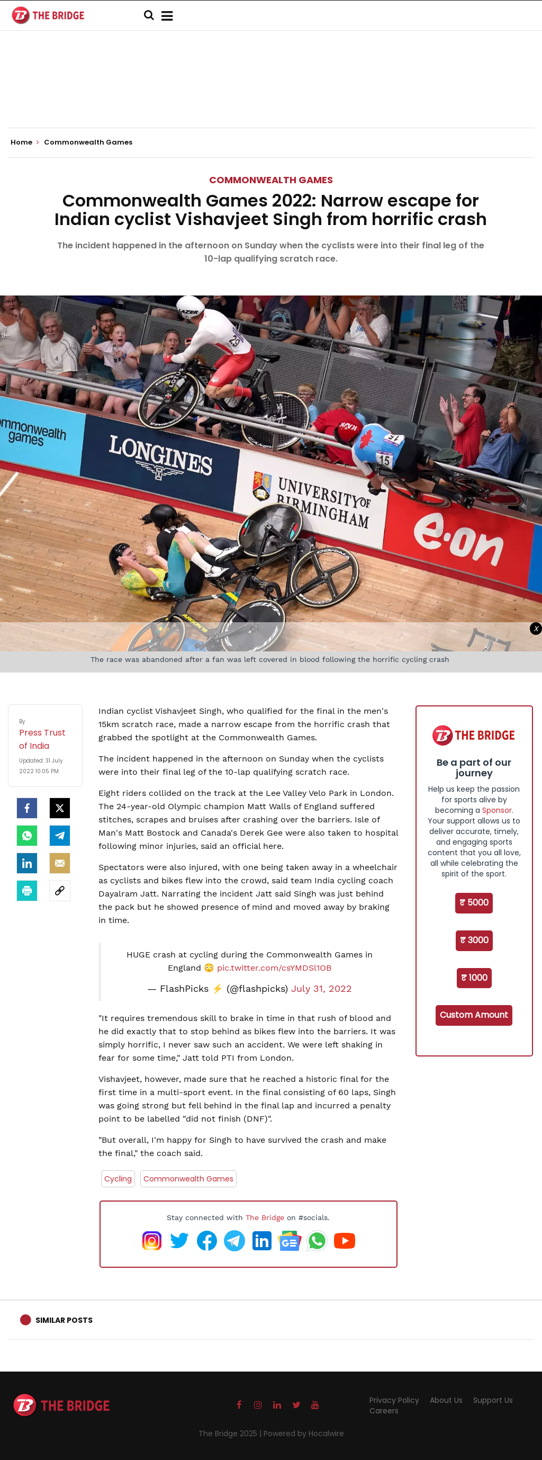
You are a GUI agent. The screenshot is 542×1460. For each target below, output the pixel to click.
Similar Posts (64, 1320)
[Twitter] (59, 808)
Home (25, 142)
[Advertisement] (271, 95)
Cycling (118, 1179)
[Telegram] (59, 835)
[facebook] (27, 808)
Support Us (493, 1400)
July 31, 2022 (321, 988)
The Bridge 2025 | (231, 1433)
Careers (384, 1410)
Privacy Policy (394, 1400)
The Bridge (265, 1217)
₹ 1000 (474, 978)
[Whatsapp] (27, 835)
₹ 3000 (474, 940)
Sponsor (497, 810)
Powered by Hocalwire (304, 1433)
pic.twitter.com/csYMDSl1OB (274, 968)
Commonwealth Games (271, 179)
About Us (446, 1400)
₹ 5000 (474, 903)
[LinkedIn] (27, 863)
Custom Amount (474, 1015)
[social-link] (59, 890)
